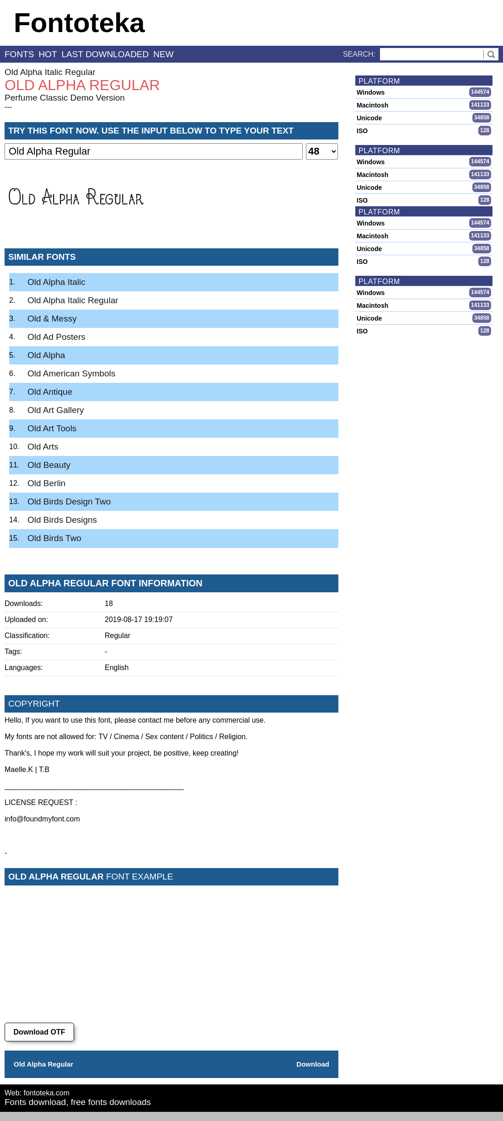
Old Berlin (46, 483)
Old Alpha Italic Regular (50, 72)
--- (8, 107)
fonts (19, 54)
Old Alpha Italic (56, 282)
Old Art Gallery (55, 410)
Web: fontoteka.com (37, 1093)
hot (47, 54)
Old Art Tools (51, 428)
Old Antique (49, 392)
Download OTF (39, 1032)
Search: (359, 54)
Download (312, 1064)
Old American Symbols (71, 373)
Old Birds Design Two (69, 501)
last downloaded (105, 54)
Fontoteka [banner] (79, 22)
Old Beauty (48, 465)
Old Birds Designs (62, 520)
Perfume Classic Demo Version (65, 97)
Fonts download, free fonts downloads (78, 1102)
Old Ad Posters (56, 337)
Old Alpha (46, 355)
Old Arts (43, 446)
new (163, 54)
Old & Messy (52, 318)
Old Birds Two (54, 538)
